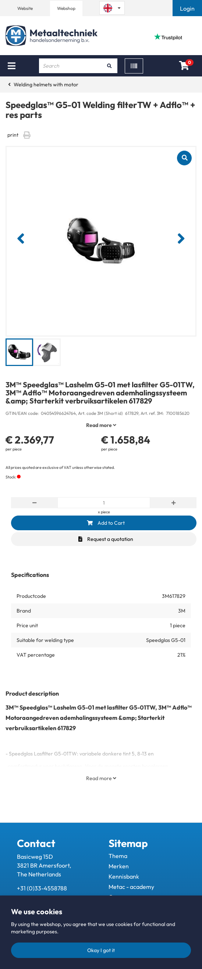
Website (25, 8)
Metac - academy (131, 886)
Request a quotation (105, 539)
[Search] (109, 65)
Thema (118, 855)
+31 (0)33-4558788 (42, 888)
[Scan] (134, 65)
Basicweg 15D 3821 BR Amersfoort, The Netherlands (44, 865)
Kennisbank (124, 876)
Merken (119, 866)
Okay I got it (101, 950)
